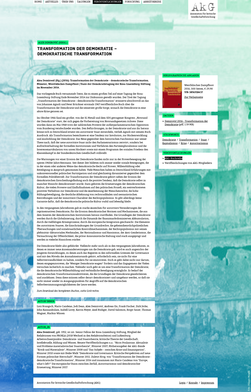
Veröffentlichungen (177, 152)
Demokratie (169, 139)
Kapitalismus (170, 143)
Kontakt (193, 382)
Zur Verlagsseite (193, 97)
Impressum (207, 382)
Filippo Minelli (248, 378)
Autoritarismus (199, 143)
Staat (204, 139)
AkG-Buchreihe (173, 158)
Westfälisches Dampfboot (199, 85)
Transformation (188, 139)
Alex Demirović (46, 332)
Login (182, 382)
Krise (184, 143)
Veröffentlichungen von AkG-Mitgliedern (188, 163)
